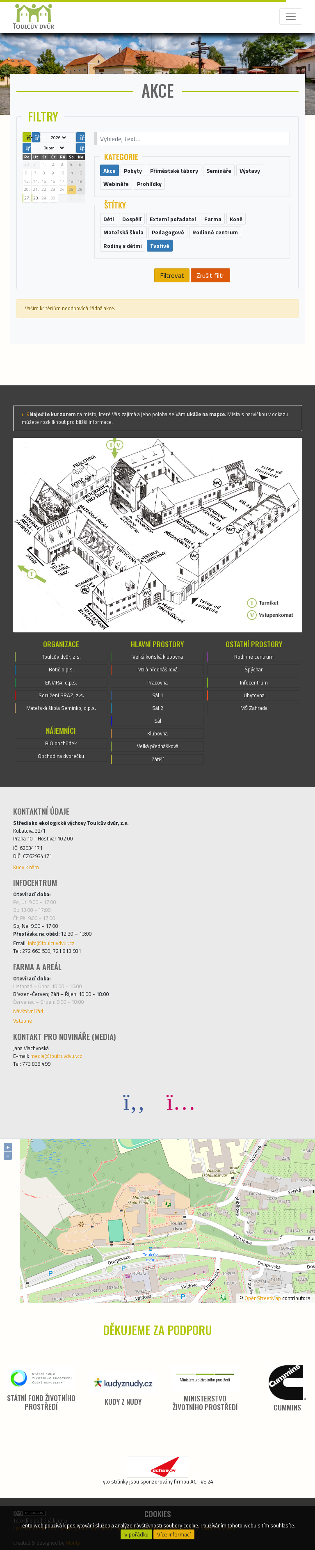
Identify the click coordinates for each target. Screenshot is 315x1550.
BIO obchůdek (61, 743)
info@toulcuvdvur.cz (51, 943)
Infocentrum (254, 682)
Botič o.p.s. (61, 669)
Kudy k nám (26, 867)
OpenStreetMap (262, 1298)
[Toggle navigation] (290, 16)
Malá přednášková (157, 669)
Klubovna (157, 733)
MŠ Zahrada (253, 708)
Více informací (174, 1534)
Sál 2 (157, 708)
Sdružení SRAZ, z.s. (61, 695)
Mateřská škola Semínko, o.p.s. (61, 708)
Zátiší (157, 759)
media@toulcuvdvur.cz (56, 1056)
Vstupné (22, 1021)
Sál (157, 721)
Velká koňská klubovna (157, 657)
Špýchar (254, 669)
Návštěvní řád (28, 1011)
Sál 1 (157, 695)
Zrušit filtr (210, 275)
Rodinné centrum (254, 657)
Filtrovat (172, 275)
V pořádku (136, 1534)
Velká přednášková (157, 746)
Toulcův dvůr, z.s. (61, 657)
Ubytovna (254, 695)
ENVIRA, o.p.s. (61, 682)
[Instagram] (181, 1101)
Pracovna (157, 682)
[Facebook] (134, 1101)
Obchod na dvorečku (61, 756)
